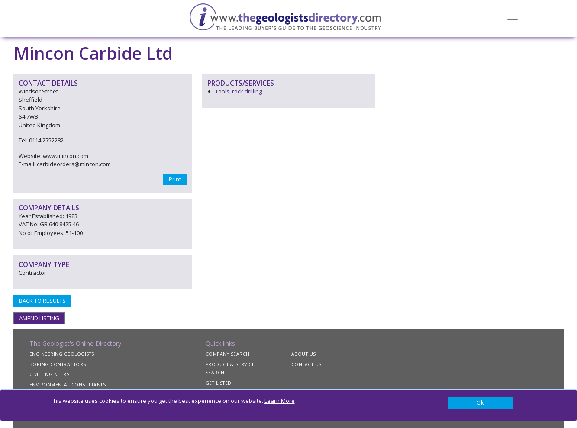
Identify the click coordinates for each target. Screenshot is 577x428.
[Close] (480, 403)
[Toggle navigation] (512, 18)
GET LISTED (219, 383)
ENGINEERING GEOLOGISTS (61, 354)
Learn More (279, 401)
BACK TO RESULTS (42, 301)
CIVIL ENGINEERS (49, 374)
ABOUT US (303, 354)
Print (175, 179)
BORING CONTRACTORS (57, 364)
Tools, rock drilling (238, 91)
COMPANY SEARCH (228, 354)
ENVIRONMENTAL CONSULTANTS (67, 385)
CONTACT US (306, 364)
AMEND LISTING (39, 318)
